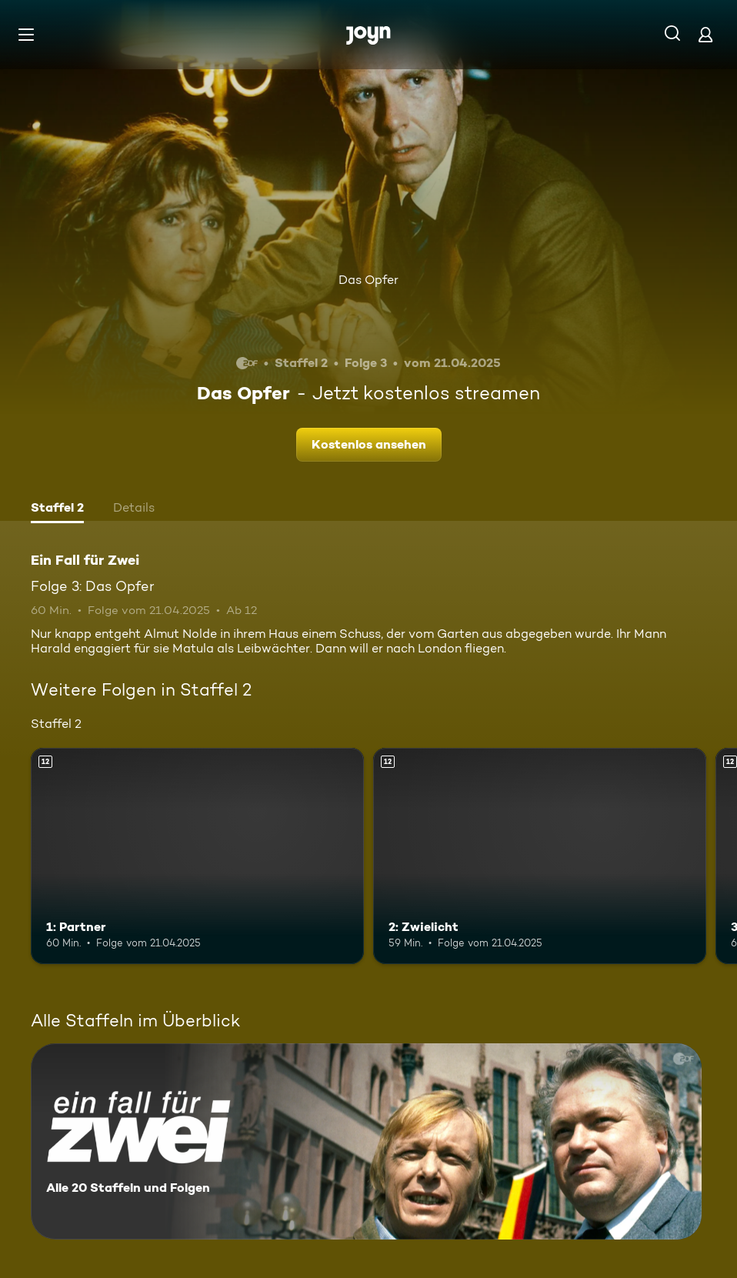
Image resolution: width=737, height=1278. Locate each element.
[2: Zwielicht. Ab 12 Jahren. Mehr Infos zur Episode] (539, 856)
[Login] (705, 34)
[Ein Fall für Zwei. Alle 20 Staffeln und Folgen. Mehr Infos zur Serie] (366, 1141)
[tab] (57, 509)
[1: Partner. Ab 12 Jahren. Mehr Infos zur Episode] (197, 856)
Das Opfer (368, 279)
